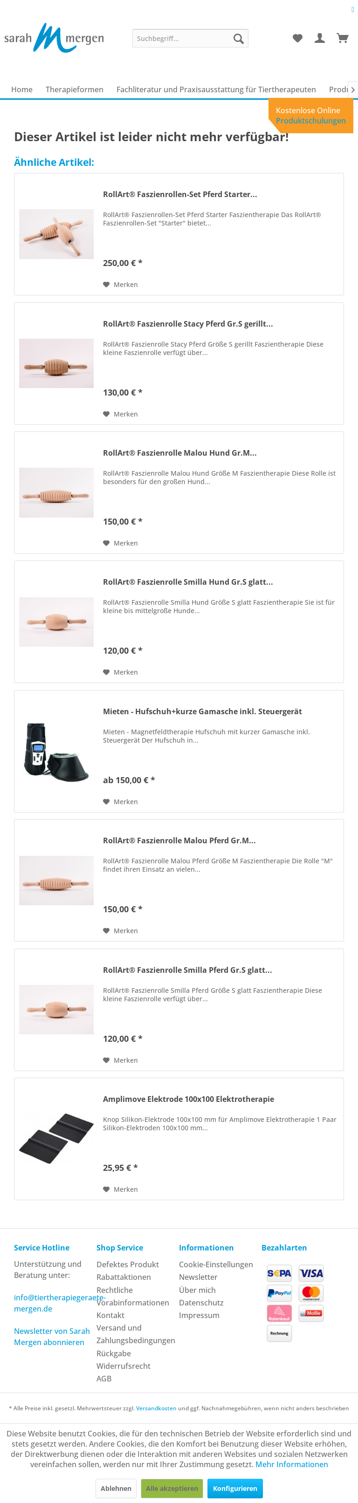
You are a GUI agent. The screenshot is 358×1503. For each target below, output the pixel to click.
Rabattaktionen (123, 1277)
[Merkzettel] (297, 38)
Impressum (199, 1315)
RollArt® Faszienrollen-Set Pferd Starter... (180, 194)
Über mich (197, 1290)
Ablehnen (116, 1488)
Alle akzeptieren (172, 1488)
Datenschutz (201, 1303)
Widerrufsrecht (123, 1366)
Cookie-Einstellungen (216, 1264)
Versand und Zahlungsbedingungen (135, 1334)
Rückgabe (113, 1353)
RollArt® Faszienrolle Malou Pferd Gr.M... (179, 841)
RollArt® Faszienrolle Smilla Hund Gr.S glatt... (188, 582)
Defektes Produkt (127, 1264)
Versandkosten (156, 1408)
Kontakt (110, 1315)
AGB (103, 1378)
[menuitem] (190, 38)
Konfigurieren (235, 1488)
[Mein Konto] (320, 38)
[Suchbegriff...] (190, 38)
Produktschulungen (311, 121)
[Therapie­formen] (74, 89)
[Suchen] (238, 38)
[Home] (22, 89)
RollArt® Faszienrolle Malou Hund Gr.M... (180, 453)
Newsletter (198, 1277)
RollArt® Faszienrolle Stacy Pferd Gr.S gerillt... (188, 324)
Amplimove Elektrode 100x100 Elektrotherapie (188, 1099)
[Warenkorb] (343, 38)
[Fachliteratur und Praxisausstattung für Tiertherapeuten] (216, 89)
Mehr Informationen (291, 1464)
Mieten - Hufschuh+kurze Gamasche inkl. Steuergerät (202, 712)
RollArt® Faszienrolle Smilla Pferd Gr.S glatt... (187, 970)
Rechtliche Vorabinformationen (132, 1296)
